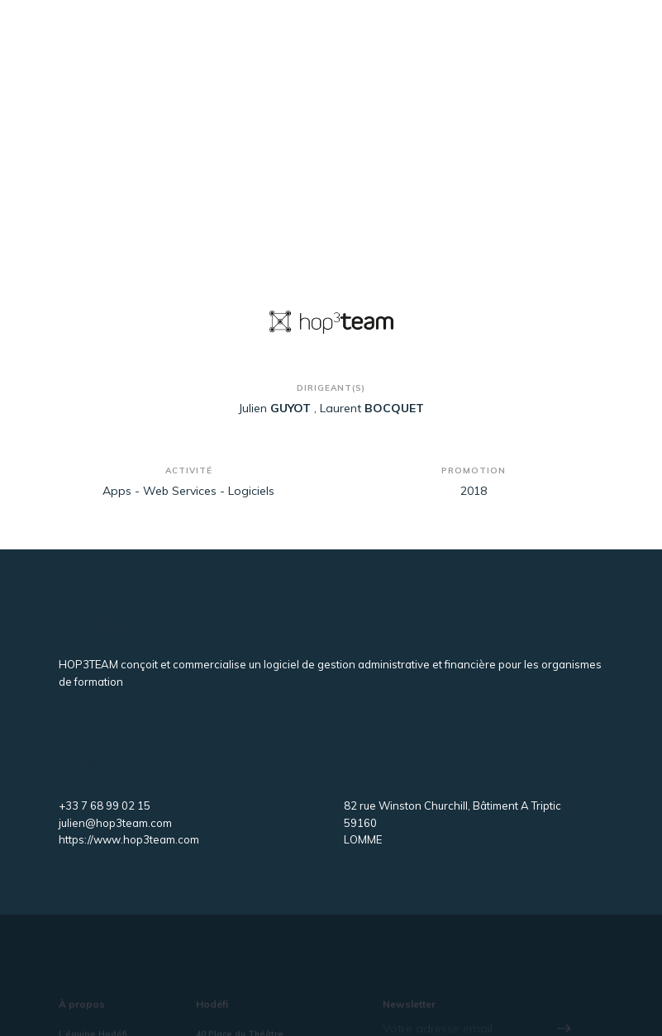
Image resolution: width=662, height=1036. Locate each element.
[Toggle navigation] (576, 48)
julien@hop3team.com (115, 822)
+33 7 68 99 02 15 (104, 805)
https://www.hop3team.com (129, 839)
